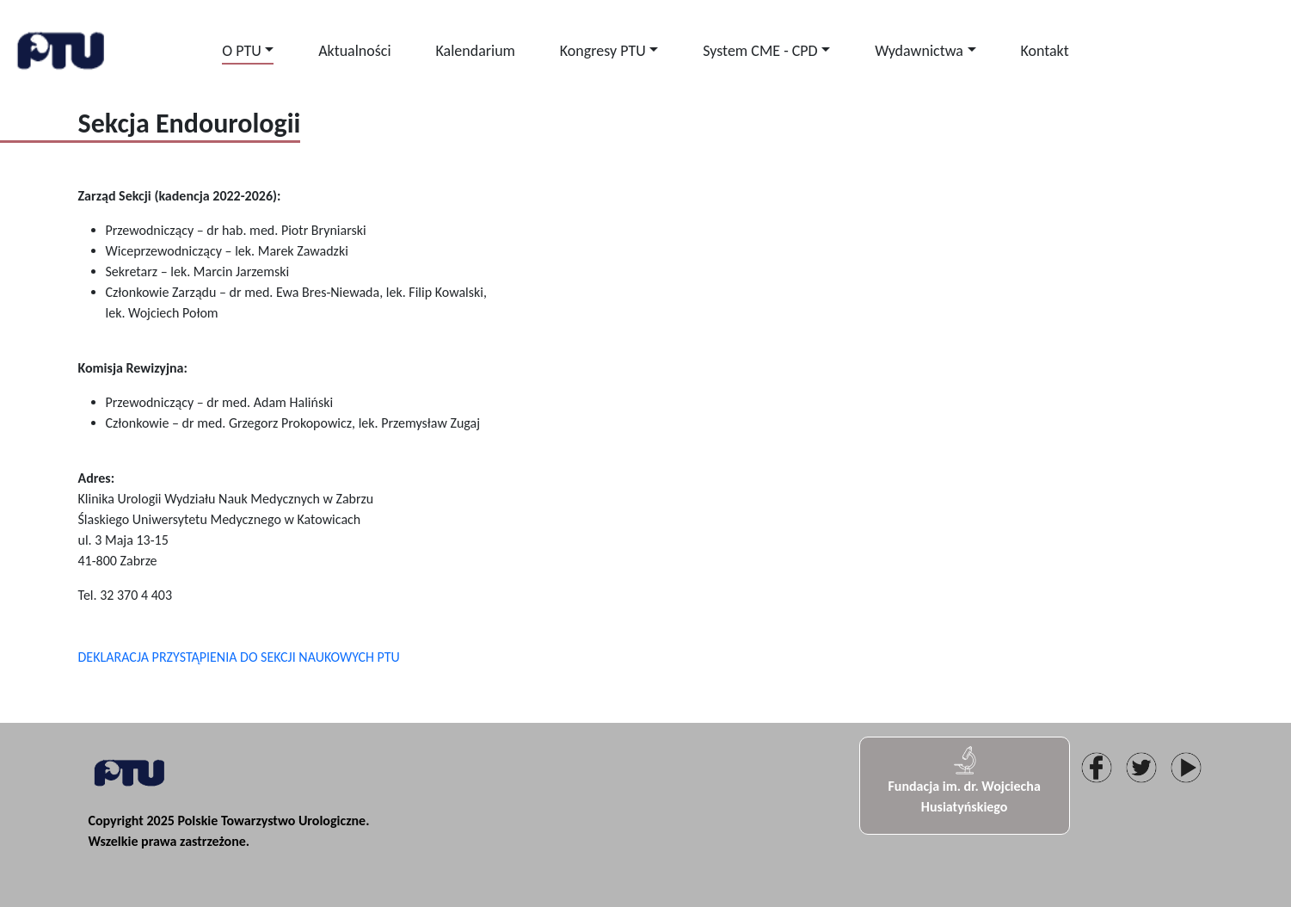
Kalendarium (475, 50)
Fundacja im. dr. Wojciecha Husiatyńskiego (964, 779)
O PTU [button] (241, 50)
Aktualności (354, 50)
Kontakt (1044, 50)
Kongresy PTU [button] (603, 50)
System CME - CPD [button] (760, 50)
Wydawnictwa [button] (919, 50)
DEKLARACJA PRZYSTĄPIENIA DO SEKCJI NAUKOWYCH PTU (239, 657)
